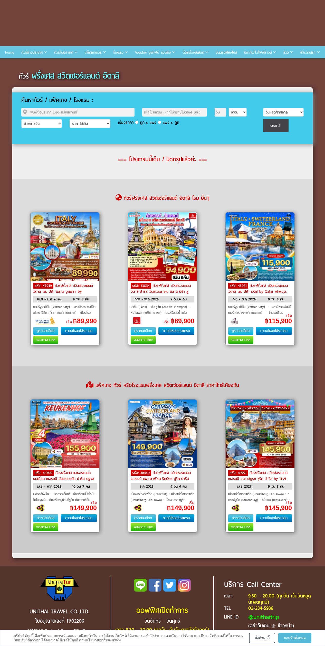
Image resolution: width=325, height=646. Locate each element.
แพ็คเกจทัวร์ (93, 52)
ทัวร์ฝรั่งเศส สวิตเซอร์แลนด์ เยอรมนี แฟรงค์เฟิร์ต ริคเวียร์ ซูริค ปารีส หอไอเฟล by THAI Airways (161, 478)
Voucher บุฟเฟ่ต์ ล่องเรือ (153, 52)
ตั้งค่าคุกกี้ (262, 638)
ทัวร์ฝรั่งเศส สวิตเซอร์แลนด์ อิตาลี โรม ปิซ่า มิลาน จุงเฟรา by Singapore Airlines (63, 291)
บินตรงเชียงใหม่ (226, 52)
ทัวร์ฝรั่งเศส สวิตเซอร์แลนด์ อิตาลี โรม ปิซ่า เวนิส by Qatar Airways (258, 288)
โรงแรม (118, 52)
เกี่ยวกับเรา (308, 52)
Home (9, 52)
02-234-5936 (260, 608)
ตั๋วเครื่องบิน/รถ (193, 52)
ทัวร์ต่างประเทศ (32, 52)
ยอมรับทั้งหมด (295, 638)
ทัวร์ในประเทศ (63, 52)
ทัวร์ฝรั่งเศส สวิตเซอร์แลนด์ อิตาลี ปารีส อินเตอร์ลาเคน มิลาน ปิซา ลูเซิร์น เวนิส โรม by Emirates (161, 291)
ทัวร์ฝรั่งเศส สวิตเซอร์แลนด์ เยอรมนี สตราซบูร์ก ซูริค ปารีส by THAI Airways (258, 478)
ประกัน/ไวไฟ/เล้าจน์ (258, 52)
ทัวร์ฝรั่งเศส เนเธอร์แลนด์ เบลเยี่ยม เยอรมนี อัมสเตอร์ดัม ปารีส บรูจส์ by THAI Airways (63, 478)
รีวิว (286, 52)
